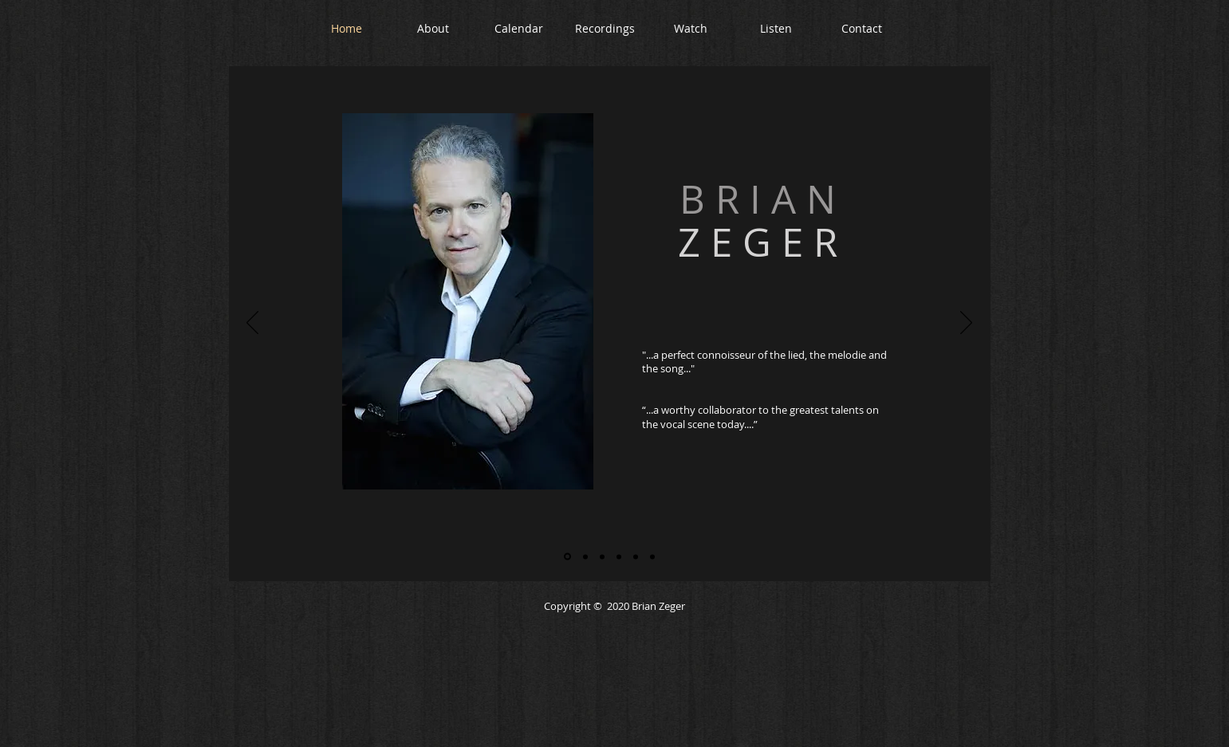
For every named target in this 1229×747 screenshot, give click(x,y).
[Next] (966, 323)
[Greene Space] (652, 556)
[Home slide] (567, 556)
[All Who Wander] (585, 556)
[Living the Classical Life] (602, 556)
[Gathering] (635, 556)
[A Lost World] (618, 556)
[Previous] (252, 323)
